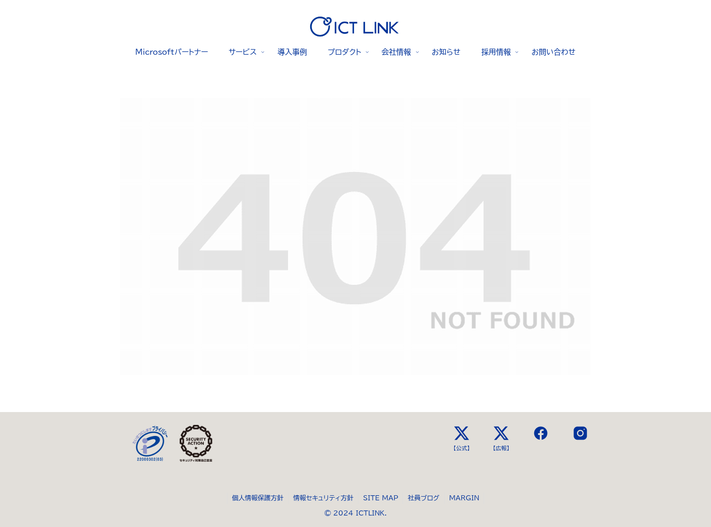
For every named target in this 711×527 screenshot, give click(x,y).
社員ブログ (423, 498)
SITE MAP (380, 498)
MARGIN (464, 498)
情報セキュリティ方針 (323, 498)
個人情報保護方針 (257, 498)
